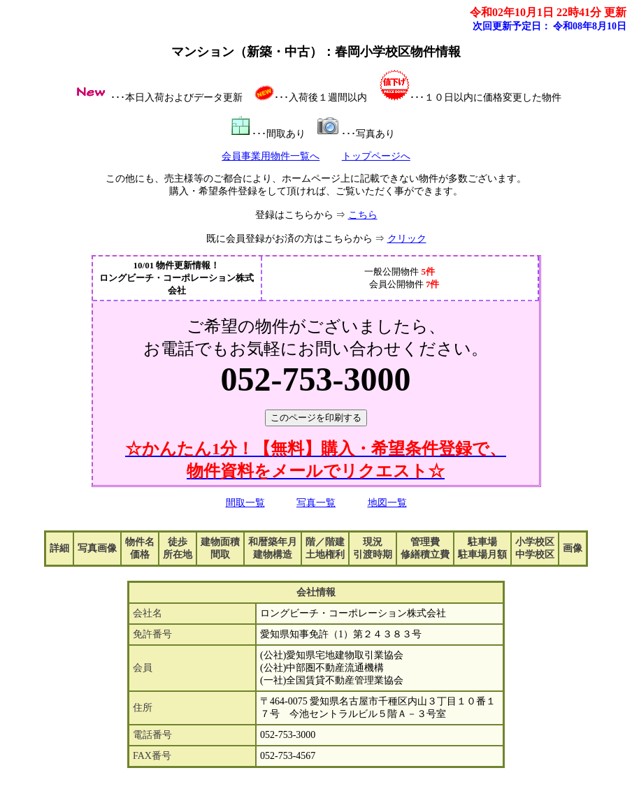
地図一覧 (387, 503)
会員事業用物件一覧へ (270, 156)
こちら (363, 215)
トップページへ (376, 156)
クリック (406, 238)
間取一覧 (245, 503)
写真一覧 (316, 503)
